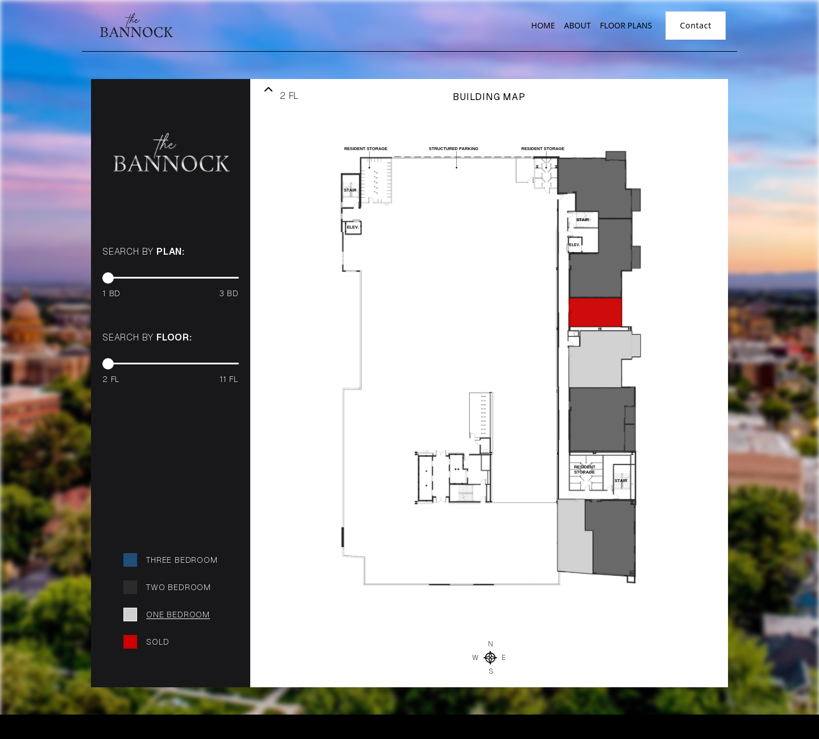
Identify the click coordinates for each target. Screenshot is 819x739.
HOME (543, 25)
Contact (696, 25)
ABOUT (577, 25)
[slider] (108, 278)
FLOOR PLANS (626, 25)
